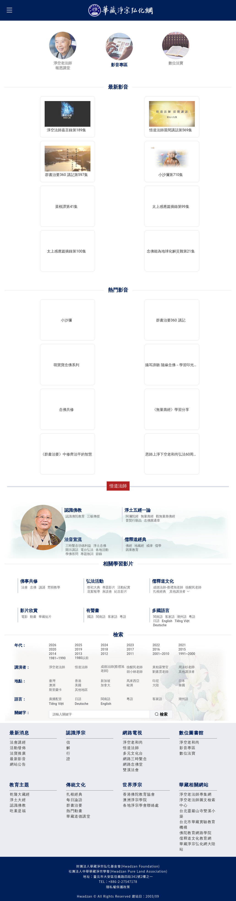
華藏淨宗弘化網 (121, 10)
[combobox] (111, 714)
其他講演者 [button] (179, 591)
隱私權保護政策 (118, 887)
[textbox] (99, 714)
